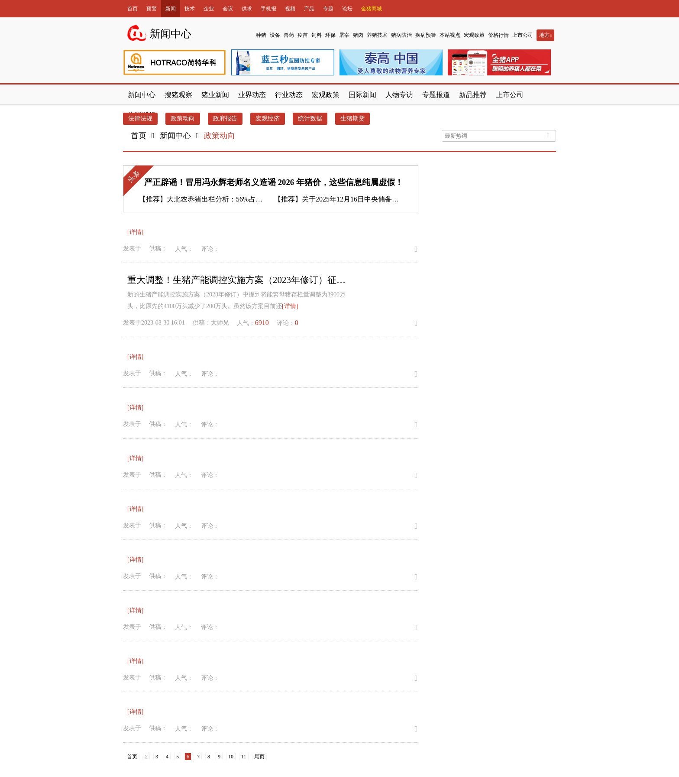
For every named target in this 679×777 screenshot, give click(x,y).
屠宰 (344, 35)
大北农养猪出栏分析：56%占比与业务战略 (232, 199)
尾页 (259, 757)
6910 (262, 322)
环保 (330, 35)
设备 (275, 35)
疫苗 (302, 35)
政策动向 (219, 135)
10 (230, 757)
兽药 (289, 35)
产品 (309, 9)
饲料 (316, 35)
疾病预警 (425, 35)
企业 (209, 9)
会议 (228, 9)
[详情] (135, 232)
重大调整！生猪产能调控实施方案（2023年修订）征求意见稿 (239, 280)
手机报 (268, 9)
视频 (290, 9)
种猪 (261, 35)
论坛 (347, 9)
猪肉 (358, 35)
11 (243, 757)
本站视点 (450, 35)
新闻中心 (175, 135)
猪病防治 (401, 35)
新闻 (170, 9)
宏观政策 (474, 35)
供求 (247, 9)
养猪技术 (377, 35)
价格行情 (498, 35)
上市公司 (522, 35)
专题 (328, 9)
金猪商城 (371, 9)
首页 (132, 9)
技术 (189, 9)
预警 (151, 9)
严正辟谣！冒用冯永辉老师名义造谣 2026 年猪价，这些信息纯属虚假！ (273, 182)
